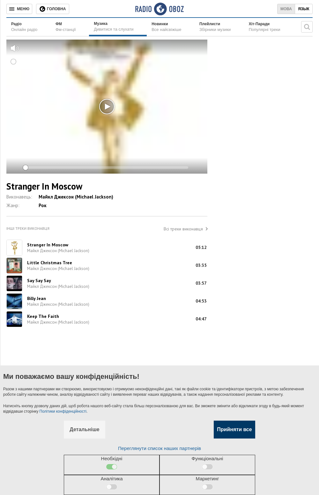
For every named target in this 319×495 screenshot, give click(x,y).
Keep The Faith (43, 316)
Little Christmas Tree (49, 263)
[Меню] (19, 9)
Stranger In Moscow (47, 245)
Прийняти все (234, 429)
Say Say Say (39, 280)
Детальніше (84, 429)
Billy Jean (36, 298)
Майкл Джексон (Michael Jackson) (76, 197)
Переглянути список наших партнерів (159, 448)
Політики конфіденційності (63, 411)
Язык (303, 9)
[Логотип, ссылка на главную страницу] (159, 9)
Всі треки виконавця (183, 229)
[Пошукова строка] (307, 27)
